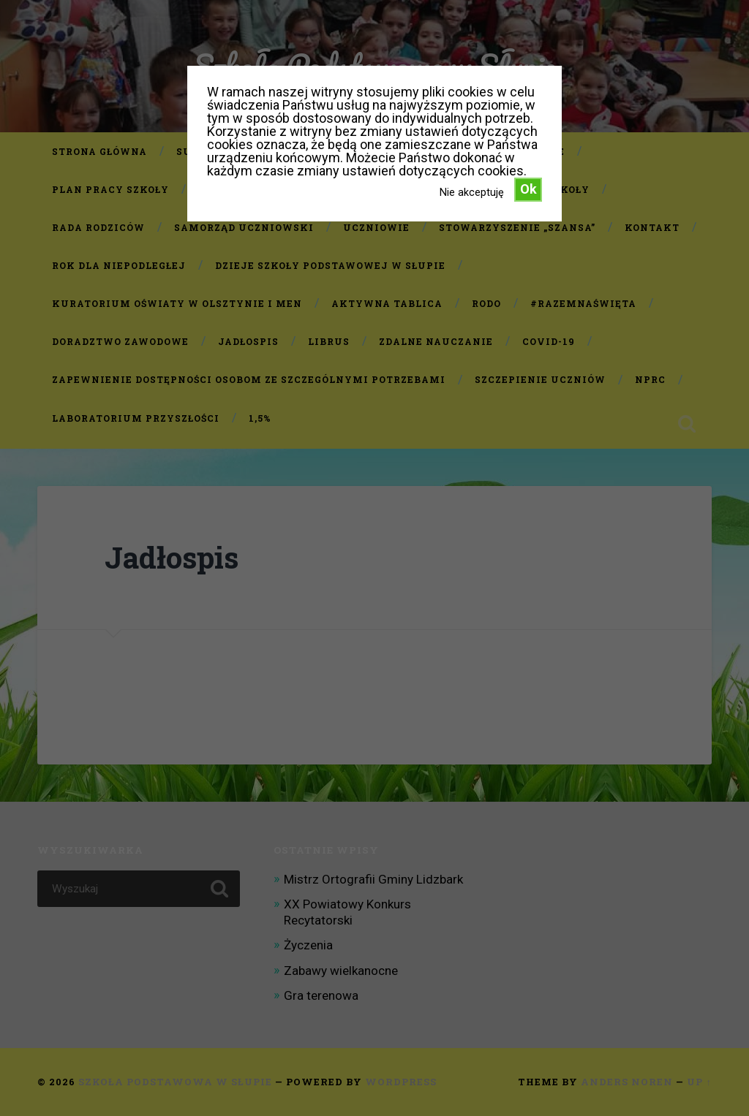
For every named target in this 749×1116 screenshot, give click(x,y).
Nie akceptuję (472, 192)
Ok (528, 189)
